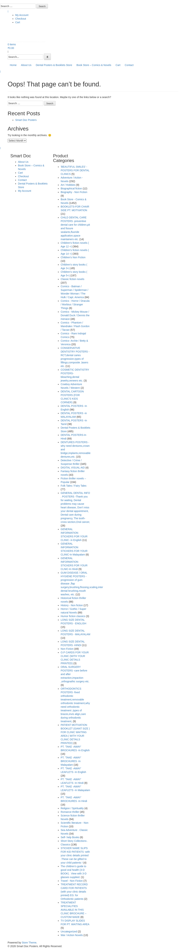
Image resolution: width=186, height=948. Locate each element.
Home (13, 65)
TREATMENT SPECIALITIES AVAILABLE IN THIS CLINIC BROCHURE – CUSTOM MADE (73, 909)
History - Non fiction (72, 605)
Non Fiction (67, 648)
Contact (129, 65)
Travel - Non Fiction (72, 880)
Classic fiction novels (72, 279)
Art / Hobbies (68, 184)
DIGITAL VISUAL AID (73, 467)
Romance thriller (70, 811)
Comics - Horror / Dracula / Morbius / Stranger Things (75, 304)
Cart (17, 22)
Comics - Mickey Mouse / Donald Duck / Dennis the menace (75, 315)
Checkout (20, 18)
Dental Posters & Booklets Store (54, 65)
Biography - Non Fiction (74, 192)
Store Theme (29, 942)
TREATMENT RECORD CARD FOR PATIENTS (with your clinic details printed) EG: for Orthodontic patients (74, 891)
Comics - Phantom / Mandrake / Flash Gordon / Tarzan (75, 326)
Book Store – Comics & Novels (93, 65)
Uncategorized (69, 931)
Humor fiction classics (73, 616)
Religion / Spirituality (72, 808)
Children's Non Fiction (73, 257)
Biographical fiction (71, 188)
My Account (21, 15)
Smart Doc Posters (26, 120)
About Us (26, 65)
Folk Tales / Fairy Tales (73, 485)
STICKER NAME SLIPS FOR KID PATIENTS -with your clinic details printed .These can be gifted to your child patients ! (75, 855)
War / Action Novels (72, 935)
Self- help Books (70, 837)
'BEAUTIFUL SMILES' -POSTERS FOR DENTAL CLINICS (75, 170)
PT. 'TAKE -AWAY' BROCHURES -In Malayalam (71, 761)
